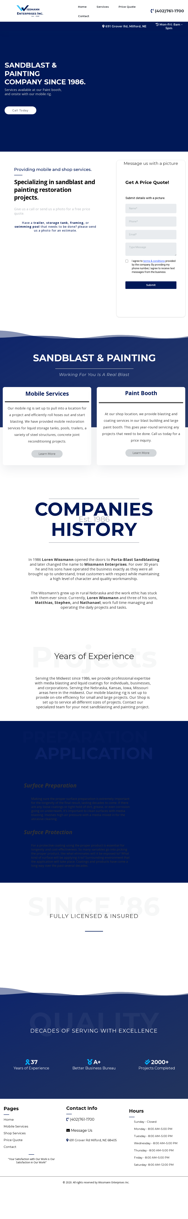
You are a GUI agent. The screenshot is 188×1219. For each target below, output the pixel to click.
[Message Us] (81, 1209)
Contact (83, 16)
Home (82, 6)
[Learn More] (47, 514)
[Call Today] (20, 110)
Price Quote (127, 6)
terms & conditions (154, 260)
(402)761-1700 (82, 1198)
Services (103, 6)
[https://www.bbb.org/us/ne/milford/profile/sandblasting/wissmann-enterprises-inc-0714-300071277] (94, 1043)
